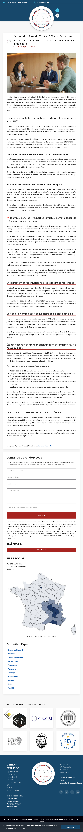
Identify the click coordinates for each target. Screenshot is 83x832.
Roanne (9, 801)
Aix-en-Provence (13, 803)
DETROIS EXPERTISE (13, 767)
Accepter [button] (70, 827)
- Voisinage (11, 673)
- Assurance (11, 654)
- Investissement (13, 676)
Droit (33, 47)
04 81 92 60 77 (41, 2)
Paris (15, 806)
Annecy (17, 804)
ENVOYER (41, 515)
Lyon (8, 796)
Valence (10, 806)
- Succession (11, 680)
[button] (57, 16)
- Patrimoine (11, 669)
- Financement (12, 665)
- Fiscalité (10, 688)
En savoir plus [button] (19, 828)
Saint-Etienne (12, 798)
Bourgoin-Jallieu (17, 796)
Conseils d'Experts (45, 446)
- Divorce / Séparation (15, 657)
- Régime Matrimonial (15, 650)
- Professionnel (12, 661)
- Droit (9, 684)
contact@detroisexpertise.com (16, 2)
